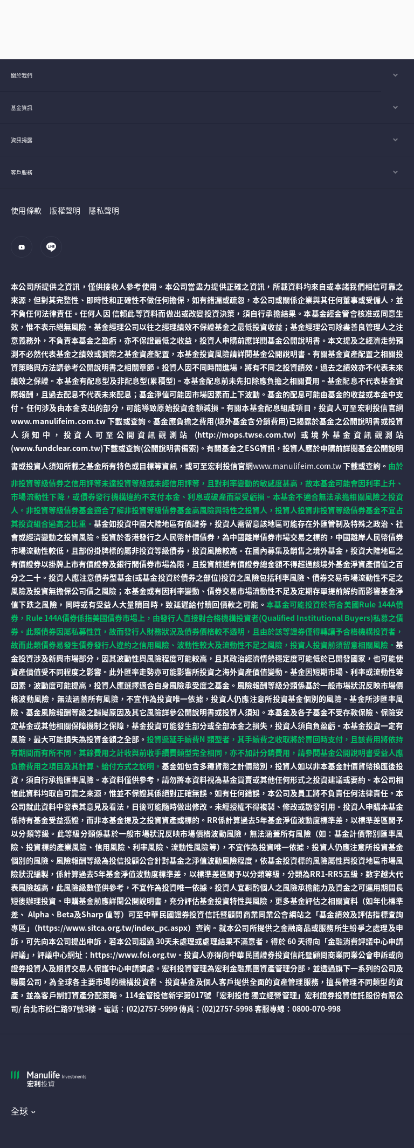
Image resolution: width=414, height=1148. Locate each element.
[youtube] (24, 252)
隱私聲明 (103, 210)
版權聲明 (65, 210)
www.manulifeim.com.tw (297, 465)
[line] (54, 252)
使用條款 (26, 210)
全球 (20, 1110)
